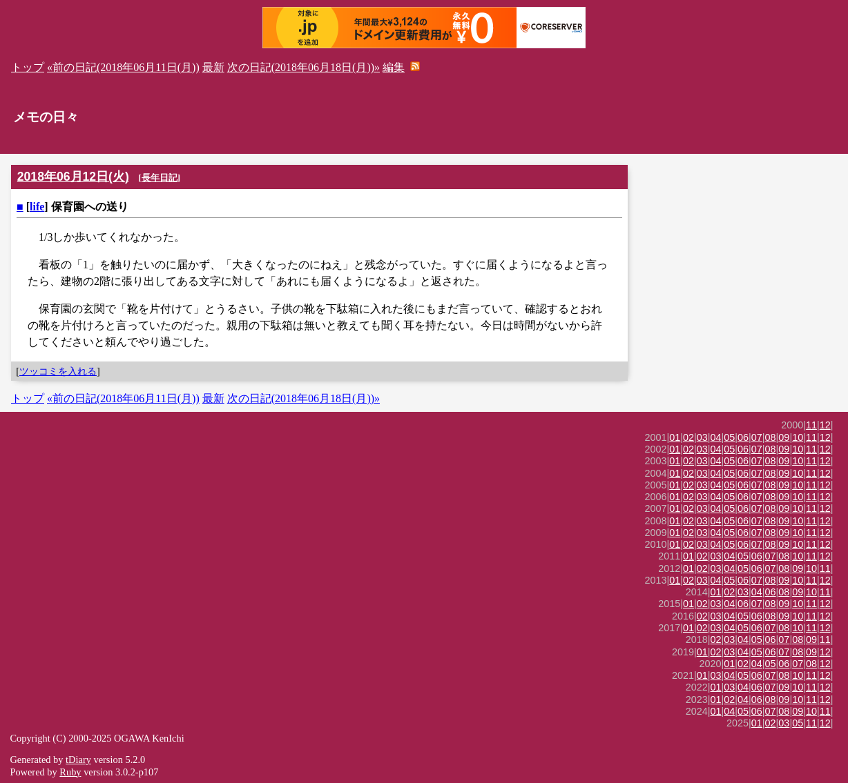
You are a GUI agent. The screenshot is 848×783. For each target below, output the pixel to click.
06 (743, 437)
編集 (394, 67)
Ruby (70, 771)
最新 (213, 67)
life (37, 206)
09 (783, 437)
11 (811, 424)
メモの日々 (46, 117)
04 (716, 437)
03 (702, 437)
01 (674, 437)
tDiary (78, 759)
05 (729, 437)
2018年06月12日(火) (73, 177)
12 (825, 424)
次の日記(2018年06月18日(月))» (303, 67)
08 (770, 437)
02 (688, 437)
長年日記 (159, 177)
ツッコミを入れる (58, 371)
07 (756, 437)
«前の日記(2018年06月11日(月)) (123, 67)
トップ (27, 67)
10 (797, 437)
